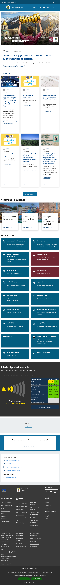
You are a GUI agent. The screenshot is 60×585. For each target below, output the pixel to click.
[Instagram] (47, 7)
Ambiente (32, 517)
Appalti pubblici (20, 515)
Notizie (8, 51)
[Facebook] (39, 7)
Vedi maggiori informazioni (45, 407)
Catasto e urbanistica (21, 518)
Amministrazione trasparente (34, 534)
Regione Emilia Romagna (9, 2)
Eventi (46, 519)
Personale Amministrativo (5, 518)
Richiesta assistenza (21, 546)
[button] (30, 582)
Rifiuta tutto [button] (36, 578)
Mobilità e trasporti (21, 523)
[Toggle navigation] (3, 7)
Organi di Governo (6, 503)
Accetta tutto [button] (24, 579)
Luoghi (47, 516)
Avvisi (46, 508)
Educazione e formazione (33, 504)
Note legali (33, 541)
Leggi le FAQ (19, 543)
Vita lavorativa (19, 509)
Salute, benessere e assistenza (35, 521)
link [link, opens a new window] (45, 575)
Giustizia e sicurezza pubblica (35, 509)
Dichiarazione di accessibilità (34, 545)
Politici (3, 514)
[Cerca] (57, 7)
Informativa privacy (35, 538)
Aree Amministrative (6, 505)
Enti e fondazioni (5, 511)
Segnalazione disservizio (19, 539)
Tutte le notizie (30, 194)
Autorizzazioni (34, 525)
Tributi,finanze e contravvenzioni (34, 513)
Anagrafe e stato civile (22, 504)
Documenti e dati (5, 521)
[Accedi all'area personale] (53, 2)
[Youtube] (43, 7)
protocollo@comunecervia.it (8, 556)
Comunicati (48, 505)
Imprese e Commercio (21, 512)
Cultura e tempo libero (22, 507)
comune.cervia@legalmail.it (8, 552)
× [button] (58, 568)
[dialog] (30, 575)
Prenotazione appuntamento (19, 534)
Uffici (2, 508)
